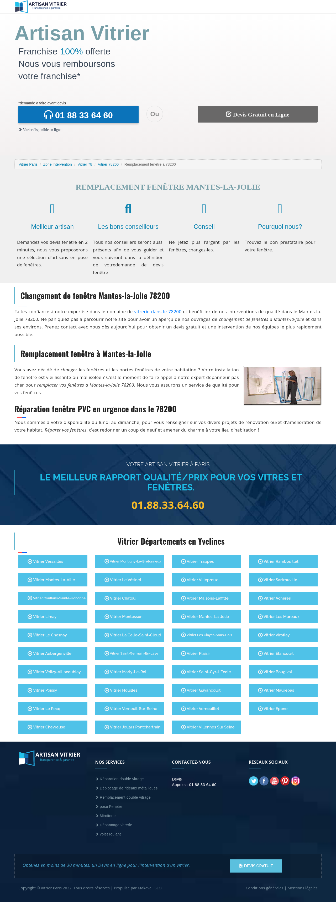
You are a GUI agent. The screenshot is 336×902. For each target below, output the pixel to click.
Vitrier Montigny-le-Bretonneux (132, 561)
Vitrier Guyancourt (201, 690)
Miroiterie (105, 816)
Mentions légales (302, 887)
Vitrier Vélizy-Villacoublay (54, 672)
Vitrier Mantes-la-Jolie (205, 616)
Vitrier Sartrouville (277, 579)
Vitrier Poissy (42, 690)
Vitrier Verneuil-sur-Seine (131, 708)
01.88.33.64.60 (168, 505)
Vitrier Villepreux (199, 579)
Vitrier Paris (28, 164)
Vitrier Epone (273, 708)
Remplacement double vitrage (123, 797)
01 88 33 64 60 (78, 115)
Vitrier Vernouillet (200, 708)
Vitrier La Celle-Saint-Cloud (132, 635)
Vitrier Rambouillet (278, 561)
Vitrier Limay (42, 616)
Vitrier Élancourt (276, 653)
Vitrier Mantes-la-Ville (51, 579)
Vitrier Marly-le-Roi (125, 672)
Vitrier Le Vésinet (122, 579)
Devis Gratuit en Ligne (257, 114)
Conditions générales (264, 887)
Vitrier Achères (274, 598)
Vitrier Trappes (197, 561)
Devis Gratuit (256, 866)
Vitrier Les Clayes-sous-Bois (206, 634)
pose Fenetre (109, 806)
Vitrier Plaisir (195, 653)
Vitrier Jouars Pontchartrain (132, 727)
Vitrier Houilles (121, 690)
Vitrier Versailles (45, 561)
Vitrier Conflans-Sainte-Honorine (57, 598)
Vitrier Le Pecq (44, 708)
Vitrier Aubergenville (49, 653)
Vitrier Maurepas (276, 690)
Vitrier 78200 (108, 164)
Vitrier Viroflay (274, 635)
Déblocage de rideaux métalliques (126, 788)
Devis (177, 779)
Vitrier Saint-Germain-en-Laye (131, 653)
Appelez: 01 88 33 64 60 (194, 784)
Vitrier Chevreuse (46, 727)
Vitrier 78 (84, 164)
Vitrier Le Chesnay (47, 635)
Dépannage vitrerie (113, 825)
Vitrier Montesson (123, 616)
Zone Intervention (57, 164)
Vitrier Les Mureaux (279, 616)
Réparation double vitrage (119, 779)
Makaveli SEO (150, 887)
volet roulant (108, 834)
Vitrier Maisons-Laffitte (205, 598)
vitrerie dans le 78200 (157, 311)
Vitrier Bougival (275, 672)
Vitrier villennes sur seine (208, 727)
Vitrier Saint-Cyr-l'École (206, 672)
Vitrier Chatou (120, 598)
